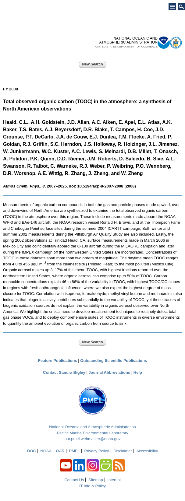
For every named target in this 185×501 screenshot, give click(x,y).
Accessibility (147, 451)
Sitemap (95, 480)
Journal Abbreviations (109, 372)
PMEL (74, 451)
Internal (113, 480)
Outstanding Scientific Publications (113, 360)
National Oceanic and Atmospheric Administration (92, 427)
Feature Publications (57, 360)
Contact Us (74, 480)
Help (137, 372)
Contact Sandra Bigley (64, 372)
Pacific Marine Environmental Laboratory (92, 433)
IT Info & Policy (92, 486)
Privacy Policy (96, 451)
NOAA (46, 451)
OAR (60, 451)
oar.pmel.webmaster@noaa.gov (93, 438)
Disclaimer (122, 451)
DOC (31, 451)
